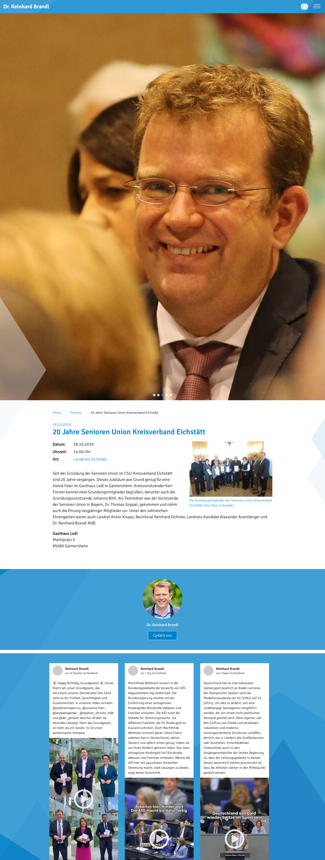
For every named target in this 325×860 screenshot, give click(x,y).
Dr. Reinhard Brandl (162, 625)
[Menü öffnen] (317, 6)
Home (57, 413)
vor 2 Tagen (223, 673)
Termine (75, 413)
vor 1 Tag (146, 673)
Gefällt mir (162, 635)
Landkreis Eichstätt (90, 459)
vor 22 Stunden (74, 673)
